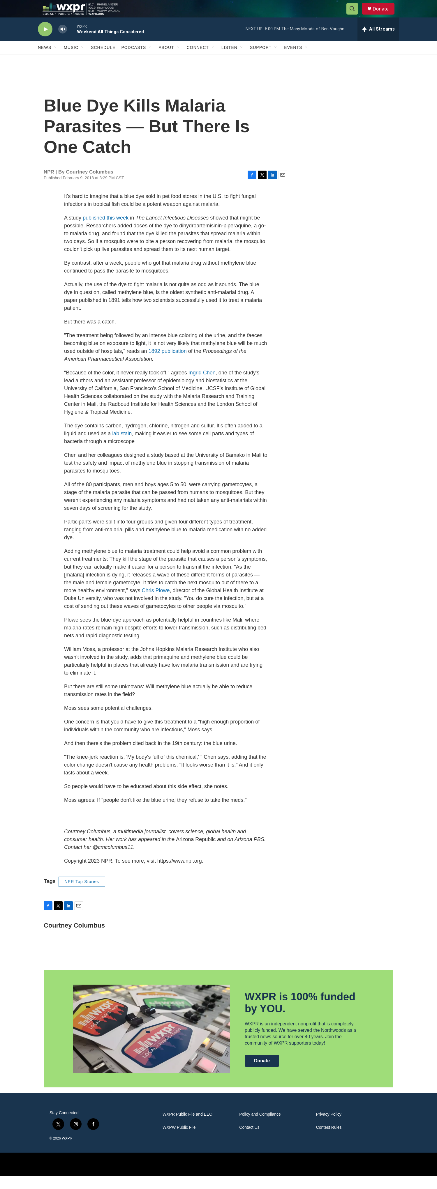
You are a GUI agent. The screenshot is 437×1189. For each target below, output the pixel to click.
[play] (45, 42)
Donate (384, 15)
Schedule (103, 60)
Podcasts (133, 60)
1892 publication (168, 364)
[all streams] (378, 42)
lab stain (122, 447)
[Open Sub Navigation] (55, 60)
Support (261, 60)
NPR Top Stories (82, 894)
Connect (198, 60)
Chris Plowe (156, 603)
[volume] (63, 42)
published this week (105, 231)
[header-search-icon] (355, 15)
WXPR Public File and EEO (187, 1127)
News (44, 60)
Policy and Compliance (260, 1127)
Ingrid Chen (201, 386)
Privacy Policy (328, 1127)
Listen (229, 60)
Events (293, 60)
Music (71, 60)
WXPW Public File (179, 1140)
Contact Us (249, 1140)
